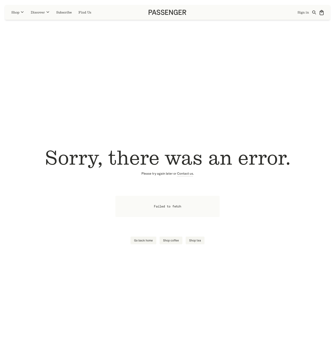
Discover (40, 12)
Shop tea (195, 240)
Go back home (143, 240)
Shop (17, 12)
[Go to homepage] (167, 12)
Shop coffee (171, 240)
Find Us (84, 12)
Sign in (303, 12)
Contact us (185, 173)
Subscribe (64, 12)
